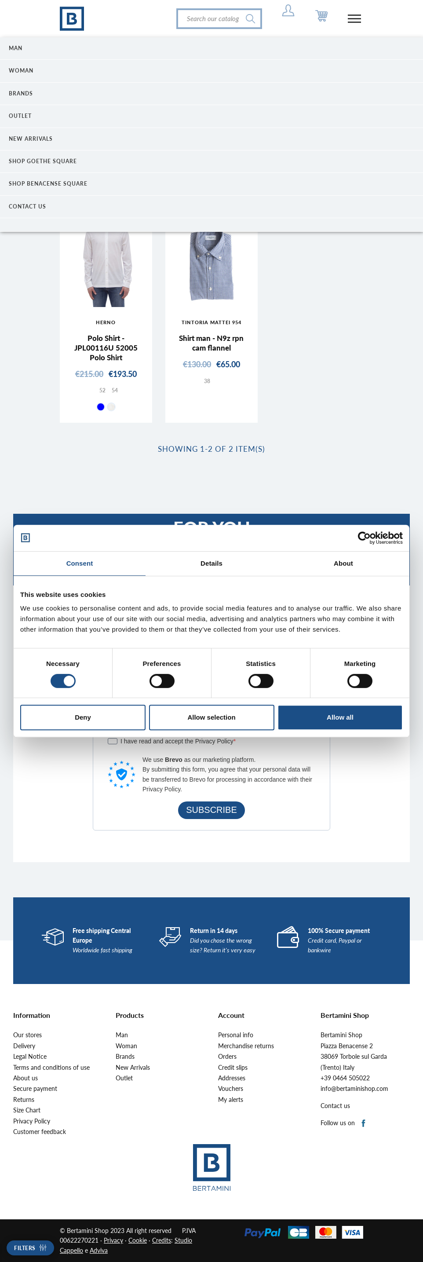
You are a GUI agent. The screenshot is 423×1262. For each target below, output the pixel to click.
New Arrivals (133, 1067)
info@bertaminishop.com (354, 1088)
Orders (227, 1056)
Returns (23, 1099)
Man (122, 1035)
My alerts (230, 1099)
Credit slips (233, 1067)
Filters (25, 1248)
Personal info (235, 1035)
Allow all (340, 717)
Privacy (113, 1240)
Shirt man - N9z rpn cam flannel (211, 342)
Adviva (99, 1250)
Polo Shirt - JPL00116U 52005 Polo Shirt (106, 347)
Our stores (27, 1035)
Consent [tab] (79, 563)
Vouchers (230, 1088)
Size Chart (26, 1110)
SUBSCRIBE (211, 810)
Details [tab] (211, 563)
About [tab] (343, 563)
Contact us (335, 1105)
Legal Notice (30, 1056)
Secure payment (35, 1088)
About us (25, 1078)
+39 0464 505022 (345, 1078)
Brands (125, 1056)
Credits (161, 1240)
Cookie (137, 1240)
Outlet (124, 1078)
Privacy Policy (31, 1121)
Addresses (231, 1078)
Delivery (24, 1046)
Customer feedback (39, 1131)
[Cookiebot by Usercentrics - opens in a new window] (364, 538)
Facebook (363, 1123)
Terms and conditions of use (51, 1067)
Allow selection (211, 717)
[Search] (219, 18)
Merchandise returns (246, 1046)
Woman (126, 1046)
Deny (83, 717)
